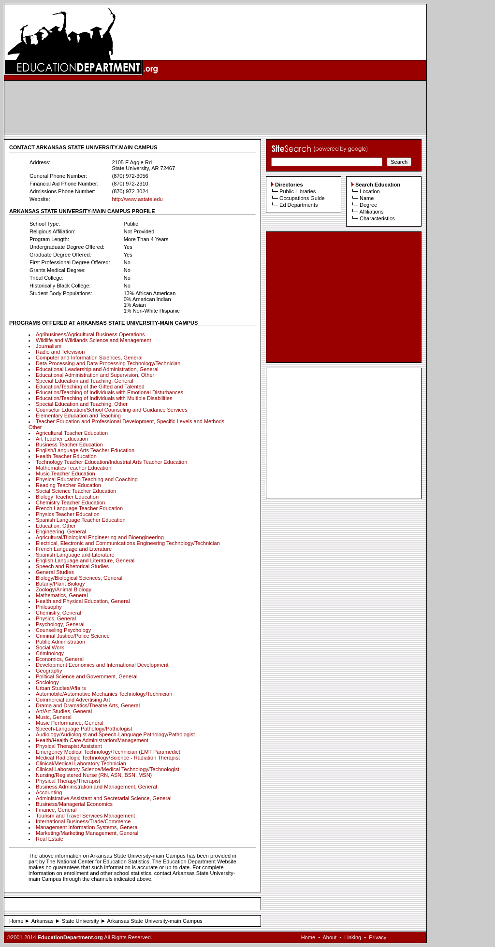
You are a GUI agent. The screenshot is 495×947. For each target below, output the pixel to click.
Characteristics (377, 218)
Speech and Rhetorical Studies (72, 566)
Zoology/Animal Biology (63, 589)
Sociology (47, 682)
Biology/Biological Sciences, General (79, 578)
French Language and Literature (74, 549)
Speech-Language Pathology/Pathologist (84, 729)
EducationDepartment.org (70, 937)
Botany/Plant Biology (60, 584)
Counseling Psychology (63, 630)
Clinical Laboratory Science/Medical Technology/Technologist (107, 769)
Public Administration (60, 642)
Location (370, 191)
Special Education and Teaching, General (84, 381)
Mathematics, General (62, 595)
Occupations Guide (302, 198)
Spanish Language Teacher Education (81, 520)
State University (80, 921)
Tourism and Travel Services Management (85, 815)
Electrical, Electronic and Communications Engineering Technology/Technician (128, 543)
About (329, 937)
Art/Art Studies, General (64, 711)
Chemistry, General (58, 613)
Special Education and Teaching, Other (82, 404)
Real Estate (49, 839)
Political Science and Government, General (86, 676)
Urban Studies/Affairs (61, 688)
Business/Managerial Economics (74, 804)
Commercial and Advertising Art (73, 700)
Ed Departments (298, 205)
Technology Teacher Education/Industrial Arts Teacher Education (111, 462)
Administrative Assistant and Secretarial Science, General (104, 798)
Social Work (50, 647)
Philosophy (49, 607)
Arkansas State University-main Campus (154, 921)
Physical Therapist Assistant (69, 746)
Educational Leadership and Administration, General (97, 369)
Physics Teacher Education (68, 514)
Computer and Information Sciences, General (89, 357)
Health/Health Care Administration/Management (92, 740)
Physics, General (56, 618)
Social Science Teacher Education (76, 491)
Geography (49, 671)
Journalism (48, 346)
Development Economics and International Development (102, 665)
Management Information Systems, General (87, 827)
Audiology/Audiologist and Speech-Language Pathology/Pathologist (115, 734)
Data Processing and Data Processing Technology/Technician (108, 363)
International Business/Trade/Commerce (83, 821)
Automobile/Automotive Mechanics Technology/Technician (104, 694)
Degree (368, 205)
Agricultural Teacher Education (72, 433)
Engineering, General (61, 531)
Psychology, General (60, 624)
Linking (352, 937)
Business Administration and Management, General (96, 786)
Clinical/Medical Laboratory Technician (81, 763)
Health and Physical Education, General (83, 601)
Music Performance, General (69, 723)
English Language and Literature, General (85, 560)
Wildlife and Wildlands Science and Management (93, 340)
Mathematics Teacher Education (73, 468)
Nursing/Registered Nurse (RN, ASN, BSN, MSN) (94, 775)
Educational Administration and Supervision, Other (95, 375)
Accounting (49, 792)
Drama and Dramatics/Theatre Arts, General (88, 705)
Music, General (54, 717)
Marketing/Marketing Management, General (87, 833)
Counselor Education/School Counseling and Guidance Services (112, 410)
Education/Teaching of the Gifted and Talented (90, 386)
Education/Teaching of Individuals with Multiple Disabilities (104, 398)
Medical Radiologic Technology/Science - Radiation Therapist (108, 757)
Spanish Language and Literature (75, 555)
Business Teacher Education (69, 444)
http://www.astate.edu (137, 199)
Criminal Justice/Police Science (73, 636)
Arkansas (42, 921)
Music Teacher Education (65, 473)
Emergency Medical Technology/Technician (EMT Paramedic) (108, 752)
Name (367, 198)
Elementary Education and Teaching (78, 415)
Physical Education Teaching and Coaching (87, 479)
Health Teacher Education (66, 456)
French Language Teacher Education (79, 508)
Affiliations (371, 212)
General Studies (55, 572)
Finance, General (56, 810)
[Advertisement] (216, 107)
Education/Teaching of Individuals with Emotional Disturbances (109, 392)
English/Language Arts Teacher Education (85, 450)
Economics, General (60, 659)
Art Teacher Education (62, 439)
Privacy (377, 937)
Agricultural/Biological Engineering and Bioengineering (100, 537)
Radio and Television (60, 352)
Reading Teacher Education (68, 485)
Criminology (50, 653)
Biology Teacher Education (67, 497)
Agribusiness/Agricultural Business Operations (90, 334)
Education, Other (56, 526)
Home (16, 921)
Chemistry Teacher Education (70, 502)
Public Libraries (297, 191)
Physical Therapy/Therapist (68, 781)
